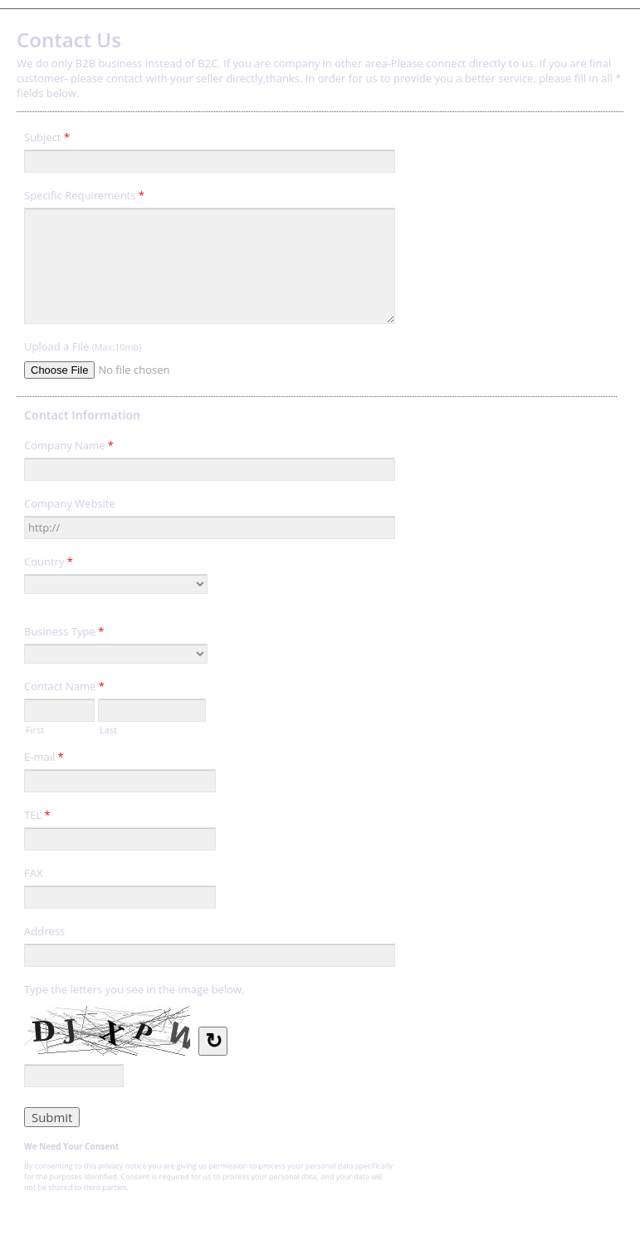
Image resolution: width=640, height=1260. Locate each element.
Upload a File (82, 346)
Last (108, 728)
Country (48, 564)
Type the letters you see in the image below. (134, 989)
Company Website (69, 503)
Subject (47, 140)
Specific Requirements (84, 198)
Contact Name (64, 689)
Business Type (64, 634)
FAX (33, 872)
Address (44, 931)
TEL (37, 817)
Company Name (69, 448)
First (35, 728)
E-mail (44, 759)
